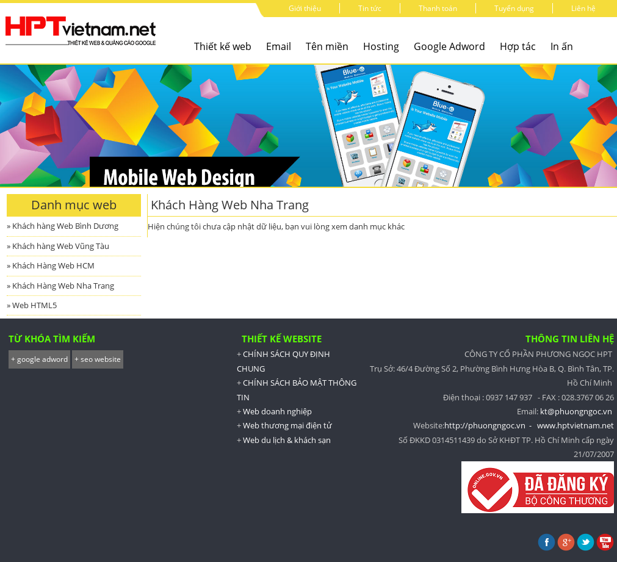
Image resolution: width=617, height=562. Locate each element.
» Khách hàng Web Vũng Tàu (58, 245)
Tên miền (327, 46)
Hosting (381, 46)
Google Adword (449, 46)
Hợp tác (518, 46)
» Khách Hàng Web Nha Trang (60, 285)
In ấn (561, 46)
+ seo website (97, 359)
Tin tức (369, 8)
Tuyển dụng (514, 8)
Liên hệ (583, 8)
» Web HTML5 (32, 305)
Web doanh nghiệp (277, 411)
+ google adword (39, 359)
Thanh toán (438, 8)
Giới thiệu (305, 8)
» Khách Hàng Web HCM (51, 265)
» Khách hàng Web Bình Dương (62, 225)
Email (278, 46)
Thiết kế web (222, 46)
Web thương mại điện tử (287, 425)
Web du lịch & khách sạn (287, 439)
